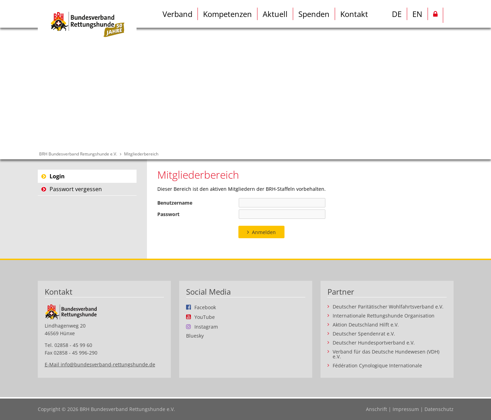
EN (417, 14)
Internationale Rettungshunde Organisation (384, 315)
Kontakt (354, 14)
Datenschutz (439, 409)
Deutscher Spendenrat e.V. (364, 333)
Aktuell (275, 14)
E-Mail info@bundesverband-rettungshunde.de (100, 364)
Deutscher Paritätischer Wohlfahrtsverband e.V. (388, 306)
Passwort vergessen (76, 189)
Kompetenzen (227, 14)
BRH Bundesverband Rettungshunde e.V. (78, 154)
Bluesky (195, 335)
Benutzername (174, 202)
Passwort (168, 214)
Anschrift (376, 409)
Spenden (314, 14)
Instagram (206, 326)
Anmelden (264, 232)
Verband (177, 14)
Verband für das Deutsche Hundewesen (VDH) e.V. (386, 354)
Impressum (406, 409)
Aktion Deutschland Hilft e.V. (366, 324)
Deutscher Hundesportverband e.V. (374, 342)
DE (397, 14)
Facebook (205, 307)
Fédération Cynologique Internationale (377, 365)
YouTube (204, 317)
